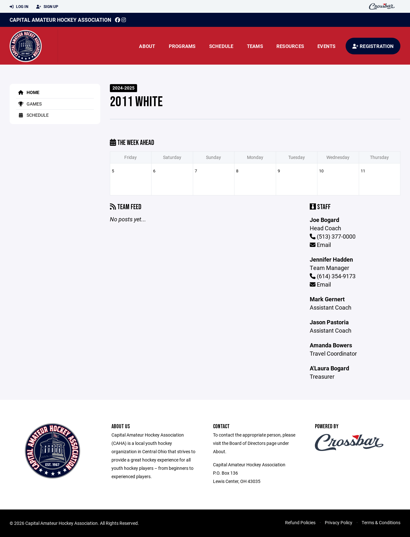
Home (27, 92)
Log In (19, 7)
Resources (290, 46)
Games (29, 104)
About (147, 46)
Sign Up (47, 7)
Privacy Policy (338, 522)
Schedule (221, 46)
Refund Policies (300, 522)
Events (326, 46)
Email (320, 245)
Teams (255, 46)
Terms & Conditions (381, 522)
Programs (182, 46)
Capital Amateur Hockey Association (60, 19)
